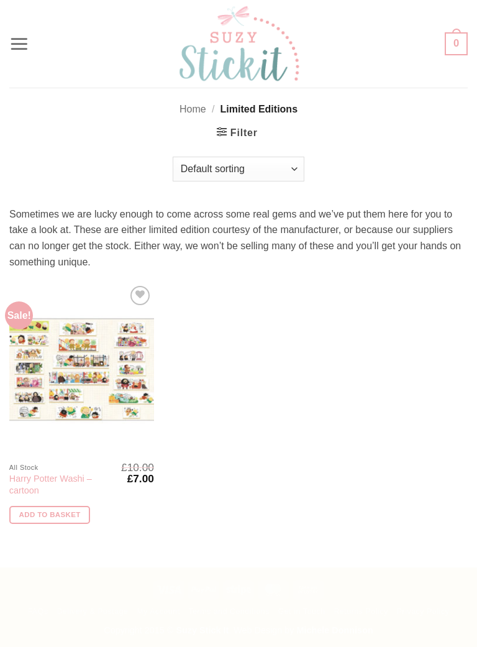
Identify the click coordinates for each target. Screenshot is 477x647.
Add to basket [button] (50, 514)
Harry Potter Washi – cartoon (50, 484)
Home (192, 109)
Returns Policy (361, 611)
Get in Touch (301, 611)
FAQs (38, 611)
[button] (19, 44)
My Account (158, 611)
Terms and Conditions (229, 611)
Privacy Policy (423, 611)
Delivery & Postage (92, 611)
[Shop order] (238, 169)
